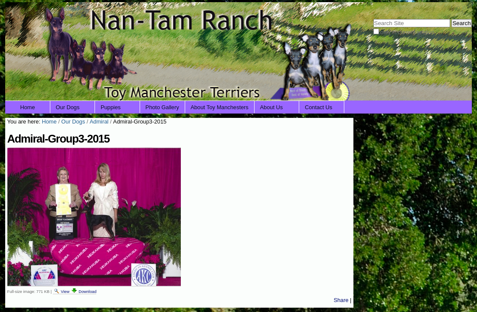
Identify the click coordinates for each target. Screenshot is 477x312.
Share (340, 300)
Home (27, 107)
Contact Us (318, 107)
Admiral (99, 121)
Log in (458, 7)
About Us (271, 107)
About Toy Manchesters (219, 107)
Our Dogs (68, 107)
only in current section (407, 32)
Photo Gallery (162, 107)
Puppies (111, 107)
